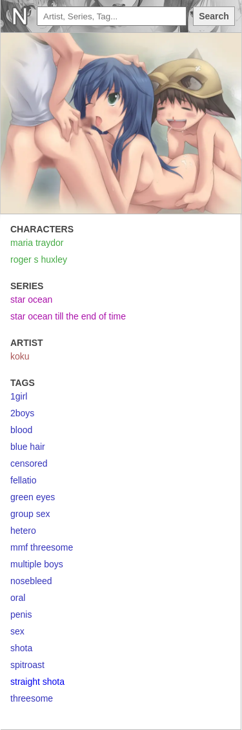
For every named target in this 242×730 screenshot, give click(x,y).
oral (17, 598)
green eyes (32, 497)
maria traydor (36, 243)
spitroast (27, 665)
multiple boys (36, 564)
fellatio (23, 480)
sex (17, 631)
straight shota (37, 681)
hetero (23, 530)
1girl (18, 396)
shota (21, 648)
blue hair (27, 446)
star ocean (31, 299)
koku (20, 356)
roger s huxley (38, 259)
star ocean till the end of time (68, 316)
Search (214, 16)
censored (29, 463)
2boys (22, 413)
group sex (30, 514)
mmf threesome (41, 547)
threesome (31, 698)
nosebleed (31, 581)
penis (21, 614)
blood (21, 430)
